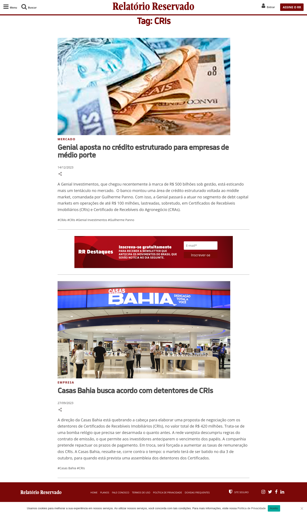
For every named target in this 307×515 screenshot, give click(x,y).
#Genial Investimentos (92, 220)
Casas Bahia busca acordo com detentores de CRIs (135, 390)
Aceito (274, 508)
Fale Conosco (120, 492)
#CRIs (71, 220)
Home (93, 492)
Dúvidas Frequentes (197, 492)
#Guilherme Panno (121, 220)
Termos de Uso (141, 492)
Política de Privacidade (167, 492)
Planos (104, 492)
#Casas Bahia (67, 468)
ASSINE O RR (292, 7)
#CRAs (62, 220)
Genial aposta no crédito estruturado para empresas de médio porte (143, 150)
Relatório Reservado (153, 7)
